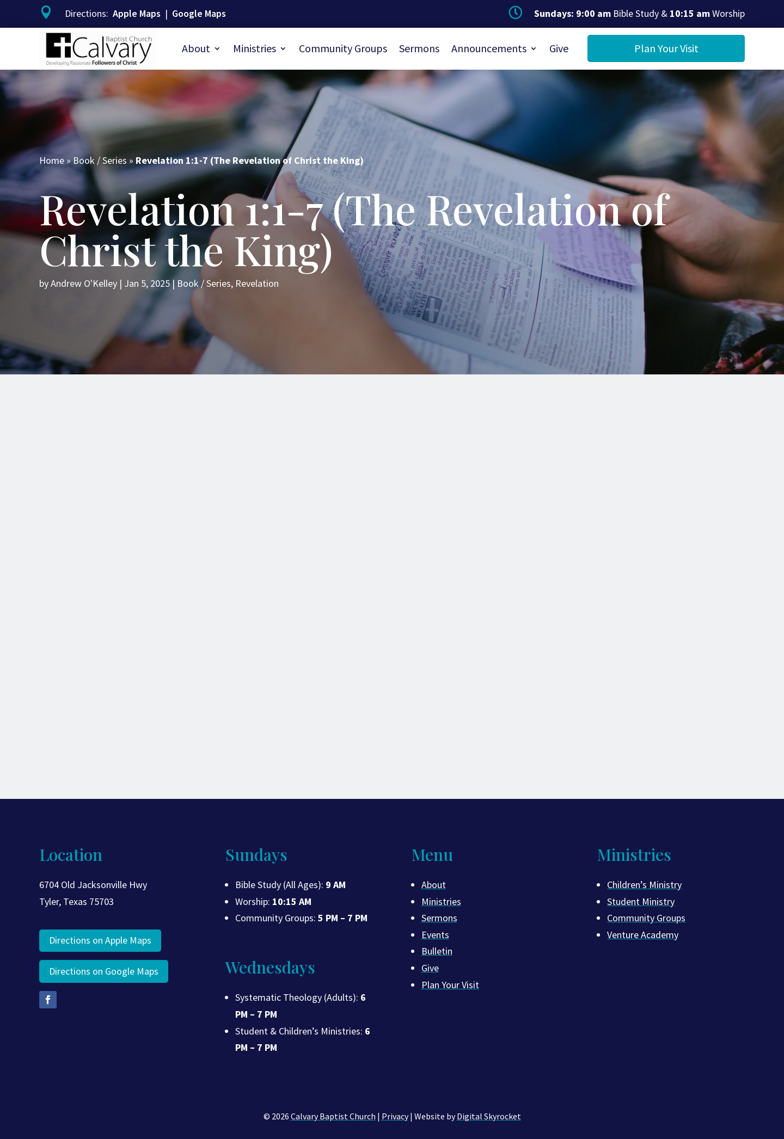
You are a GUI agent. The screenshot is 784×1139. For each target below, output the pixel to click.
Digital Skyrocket (489, 1116)
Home (51, 160)
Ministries (254, 48)
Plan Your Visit (666, 48)
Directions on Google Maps (103, 971)
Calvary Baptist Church (333, 1116)
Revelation (257, 283)
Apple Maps (137, 13)
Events (435, 934)
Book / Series (100, 160)
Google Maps (199, 13)
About (196, 48)
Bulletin (436, 951)
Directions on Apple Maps (100, 940)
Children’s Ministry (644, 884)
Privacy (395, 1116)
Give (558, 48)
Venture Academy (642, 934)
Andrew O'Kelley (84, 283)
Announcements (488, 48)
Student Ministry (641, 901)
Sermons (419, 48)
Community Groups (343, 48)
